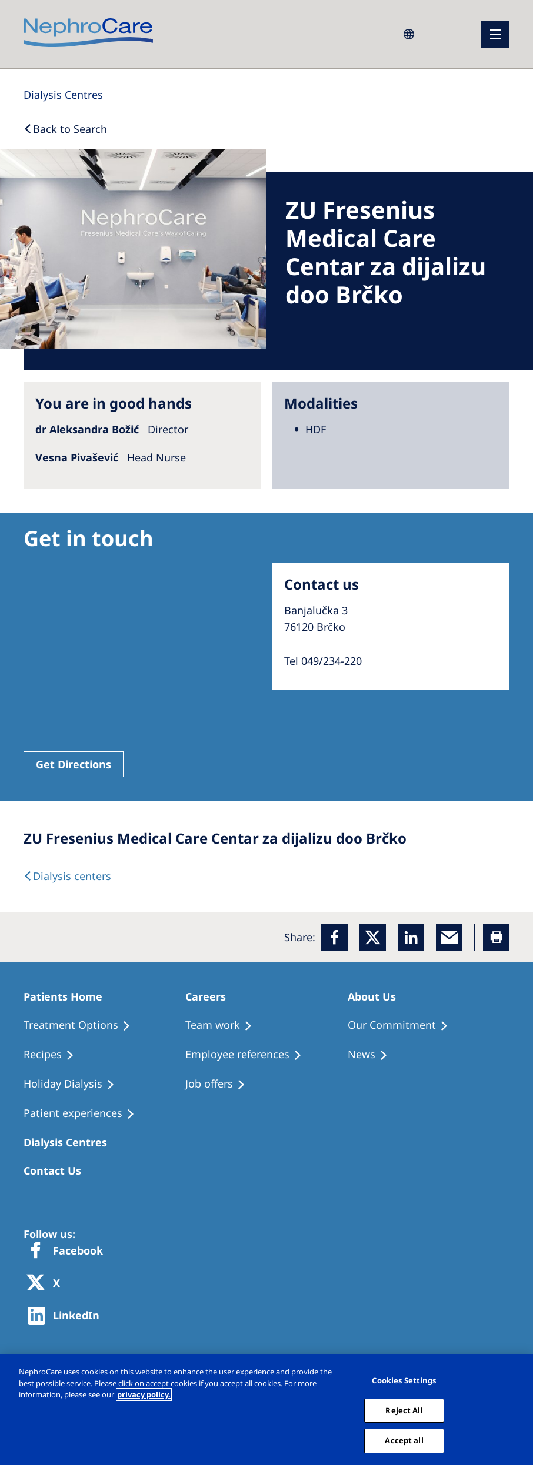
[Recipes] (54, 1054)
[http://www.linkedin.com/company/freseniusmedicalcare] (67, 1316)
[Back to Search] (65, 129)
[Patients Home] (68, 996)
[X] (47, 1284)
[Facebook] (334, 937)
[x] (372, 937)
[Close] (520, 1410)
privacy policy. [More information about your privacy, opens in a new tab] (144, 1394)
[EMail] (449, 937)
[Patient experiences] (84, 1113)
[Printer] (496, 937)
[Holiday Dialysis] (74, 1084)
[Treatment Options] (82, 1025)
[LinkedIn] (411, 937)
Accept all (404, 1440)
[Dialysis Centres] (63, 94)
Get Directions (73, 764)
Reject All (403, 1410)
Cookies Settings (404, 1380)
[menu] (495, 34)
